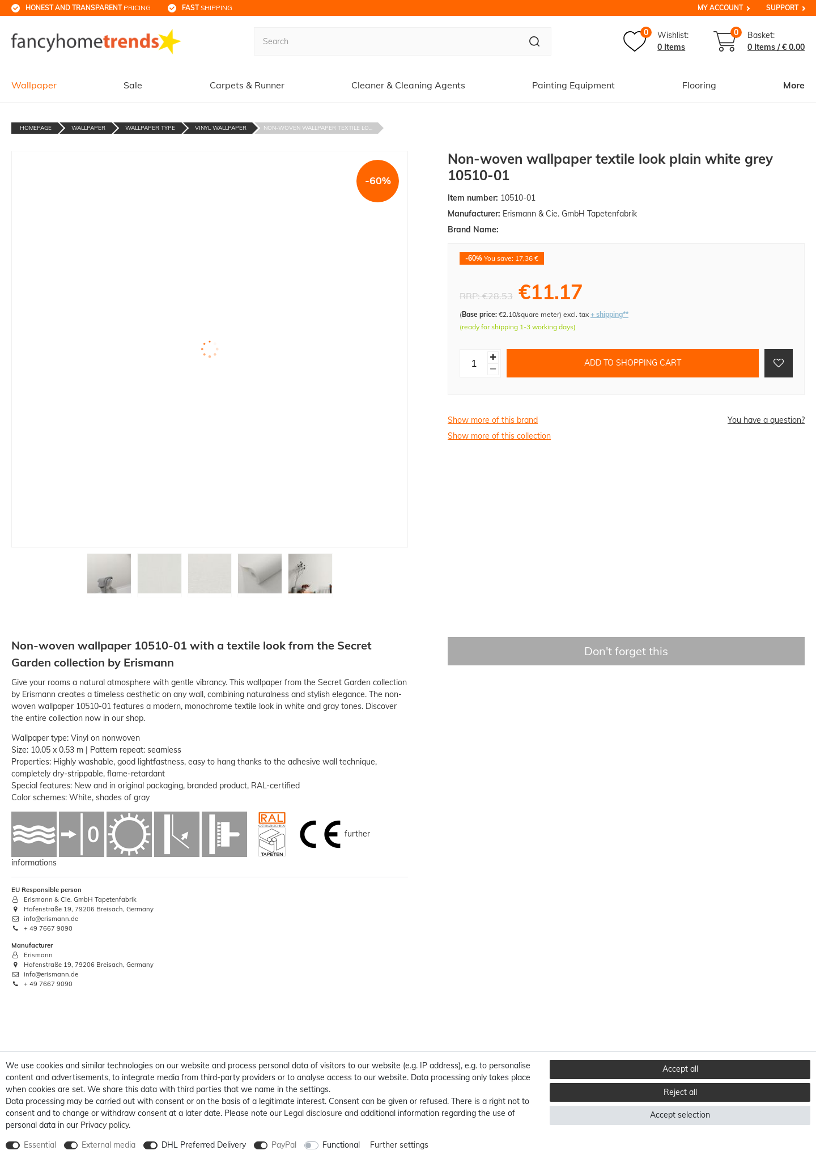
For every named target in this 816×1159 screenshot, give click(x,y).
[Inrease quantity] (493, 357)
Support (782, 7)
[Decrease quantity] (493, 369)
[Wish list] (655, 41)
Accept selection (680, 1115)
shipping (207, 7)
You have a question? (766, 420)
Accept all (680, 1069)
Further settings (399, 1145)
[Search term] (386, 41)
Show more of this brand (493, 420)
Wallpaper (34, 85)
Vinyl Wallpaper (220, 127)
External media (108, 1145)
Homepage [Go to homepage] (36, 127)
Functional (341, 1145)
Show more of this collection (499, 436)
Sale (133, 85)
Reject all (680, 1092)
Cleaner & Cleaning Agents (408, 85)
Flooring (699, 85)
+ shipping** (609, 314)
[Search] (534, 41)
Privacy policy (104, 1125)
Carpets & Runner (247, 85)
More (794, 85)
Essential (40, 1145)
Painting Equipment (573, 85)
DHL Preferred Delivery (204, 1145)
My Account (720, 7)
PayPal (283, 1145)
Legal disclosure (313, 1113)
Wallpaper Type (150, 127)
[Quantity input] (473, 363)
